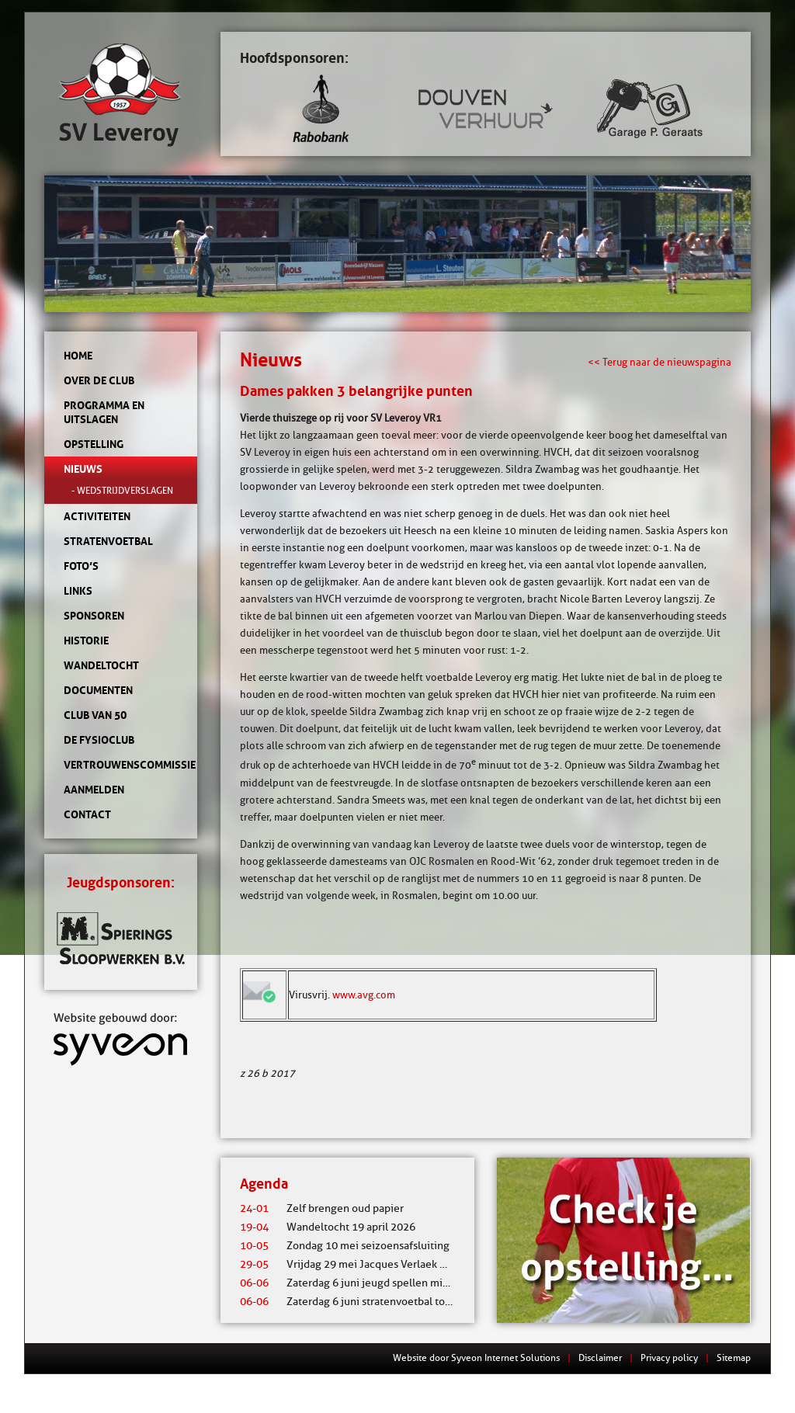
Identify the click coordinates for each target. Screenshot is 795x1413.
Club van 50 (95, 715)
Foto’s (81, 566)
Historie (86, 640)
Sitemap (734, 1357)
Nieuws (83, 469)
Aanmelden (94, 790)
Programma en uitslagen (104, 412)
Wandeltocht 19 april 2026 (327, 1227)
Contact (87, 814)
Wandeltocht (101, 665)
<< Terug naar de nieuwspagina (659, 362)
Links (78, 591)
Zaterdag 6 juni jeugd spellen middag (353, 1283)
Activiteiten (97, 516)
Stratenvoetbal (108, 541)
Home (78, 356)
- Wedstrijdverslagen (122, 490)
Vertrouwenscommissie (121, 765)
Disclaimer (600, 1357)
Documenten (98, 690)
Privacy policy (669, 1357)
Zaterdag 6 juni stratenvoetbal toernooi (358, 1301)
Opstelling (93, 444)
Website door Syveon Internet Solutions (476, 1357)
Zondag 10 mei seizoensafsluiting (345, 1245)
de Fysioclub (99, 740)
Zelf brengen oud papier (322, 1208)
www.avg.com (363, 994)
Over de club (99, 380)
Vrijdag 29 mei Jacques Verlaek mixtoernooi (369, 1264)
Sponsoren (94, 616)
